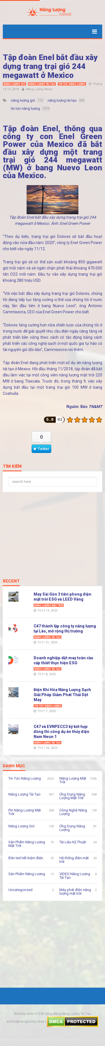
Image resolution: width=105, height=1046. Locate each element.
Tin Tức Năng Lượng (71, 84)
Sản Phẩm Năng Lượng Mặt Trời (26, 843)
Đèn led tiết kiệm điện (25, 858)
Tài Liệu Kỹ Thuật (72, 842)
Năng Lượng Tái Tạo (42, 84)
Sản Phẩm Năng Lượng (26, 874)
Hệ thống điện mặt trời (74, 859)
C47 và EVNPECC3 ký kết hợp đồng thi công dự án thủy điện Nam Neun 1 (61, 731)
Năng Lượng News (39, 89)
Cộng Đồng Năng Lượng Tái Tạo (68, 1014)
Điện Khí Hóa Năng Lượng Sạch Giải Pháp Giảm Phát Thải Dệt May (62, 694)
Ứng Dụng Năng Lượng (72, 828)
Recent (11, 581)
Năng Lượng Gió (14, 84)
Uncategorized (20, 890)
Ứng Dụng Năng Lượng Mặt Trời (72, 796)
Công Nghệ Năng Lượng (73, 812)
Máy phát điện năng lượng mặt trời (75, 891)
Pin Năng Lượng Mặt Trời (24, 812)
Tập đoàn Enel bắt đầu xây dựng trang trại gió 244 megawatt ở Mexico (50, 66)
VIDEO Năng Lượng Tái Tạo (74, 875)
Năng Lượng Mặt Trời (48, 605)
